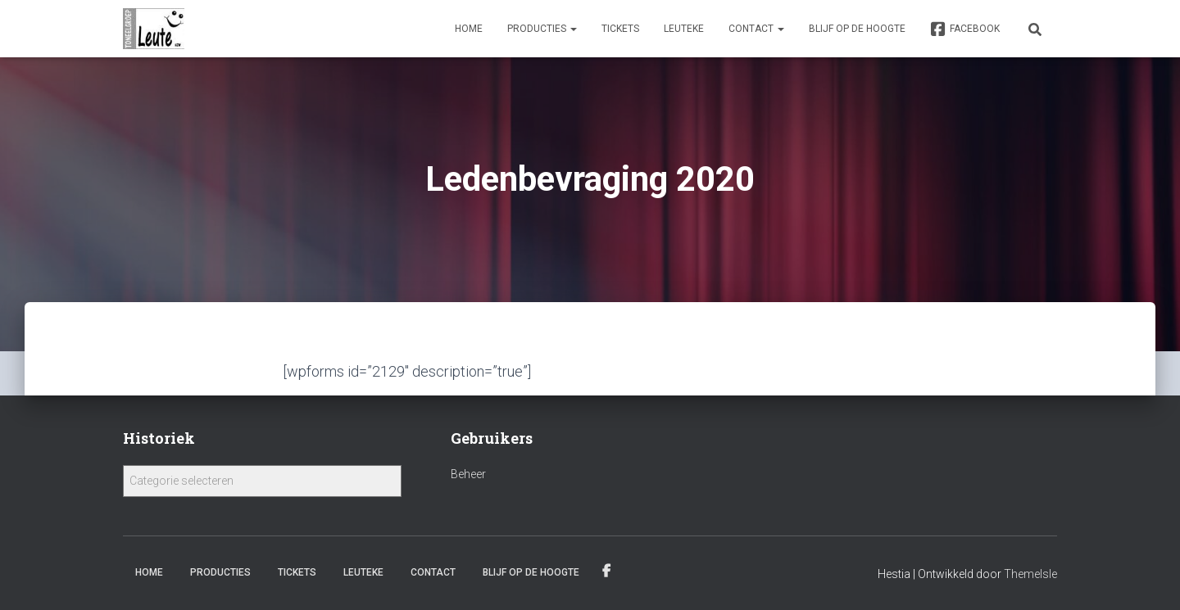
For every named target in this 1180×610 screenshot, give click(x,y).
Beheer (468, 474)
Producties (542, 28)
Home (469, 28)
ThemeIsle (1030, 574)
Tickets (620, 28)
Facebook (965, 29)
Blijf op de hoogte (857, 28)
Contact (756, 28)
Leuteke (684, 28)
